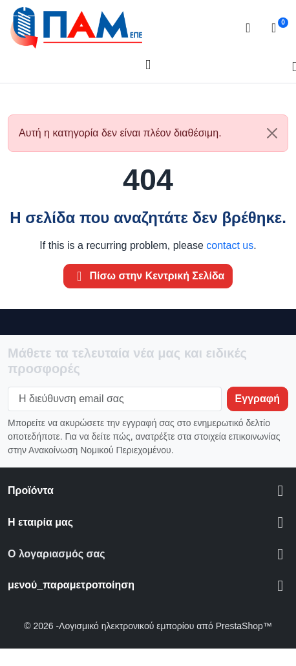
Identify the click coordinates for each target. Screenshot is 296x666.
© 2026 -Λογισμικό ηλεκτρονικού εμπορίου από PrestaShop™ (148, 626)
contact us (229, 245)
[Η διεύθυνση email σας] (115, 399)
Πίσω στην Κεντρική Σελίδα (148, 276)
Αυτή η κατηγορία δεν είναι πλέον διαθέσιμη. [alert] (153, 133)
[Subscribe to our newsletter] (257, 399)
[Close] (272, 133)
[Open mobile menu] (147, 65)
